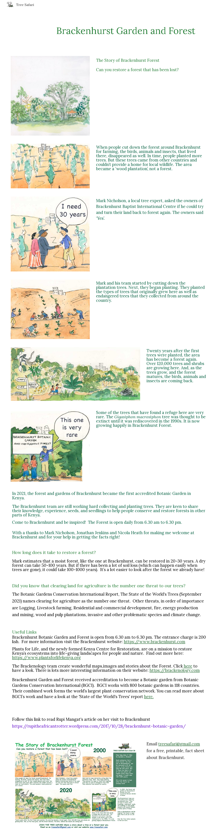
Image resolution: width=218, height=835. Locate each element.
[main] (125, 30)
